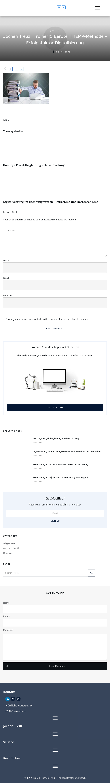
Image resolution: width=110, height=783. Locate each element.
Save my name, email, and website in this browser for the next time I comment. (47, 319)
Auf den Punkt (11, 548)
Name (6, 260)
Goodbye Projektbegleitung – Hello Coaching (55, 153)
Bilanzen (8, 552)
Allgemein (9, 543)
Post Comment (55, 328)
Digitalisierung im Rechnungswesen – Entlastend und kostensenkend (55, 190)
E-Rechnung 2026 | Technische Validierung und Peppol (60, 477)
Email (6, 277)
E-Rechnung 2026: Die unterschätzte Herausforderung (60, 464)
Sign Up (55, 521)
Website (7, 295)
